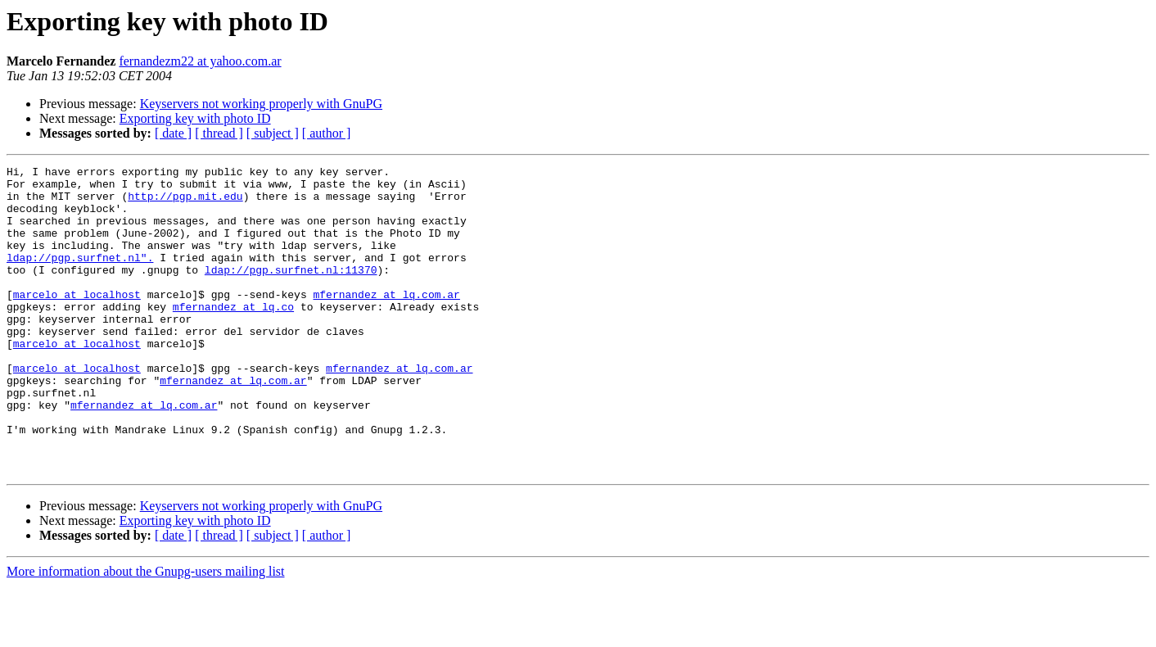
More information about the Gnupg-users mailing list (146, 633)
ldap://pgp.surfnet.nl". (80, 276)
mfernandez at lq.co (233, 335)
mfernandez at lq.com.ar (386, 321)
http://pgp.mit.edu (185, 203)
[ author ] (326, 133)
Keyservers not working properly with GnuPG (261, 104)
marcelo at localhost (77, 321)
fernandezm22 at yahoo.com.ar (200, 61)
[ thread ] (219, 133)
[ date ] (173, 133)
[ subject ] (272, 133)
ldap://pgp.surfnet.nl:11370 (291, 291)
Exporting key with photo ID (195, 118)
